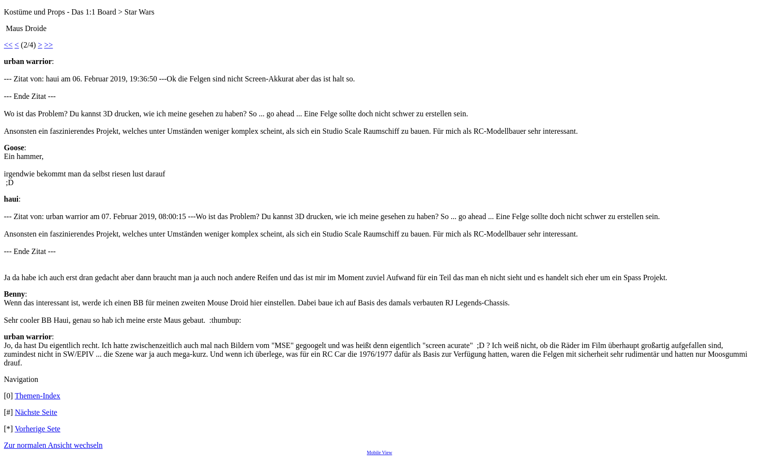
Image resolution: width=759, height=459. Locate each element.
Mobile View (379, 452)
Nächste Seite (36, 412)
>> (48, 45)
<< (8, 45)
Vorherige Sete (37, 429)
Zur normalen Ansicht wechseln (53, 445)
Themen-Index (37, 396)
